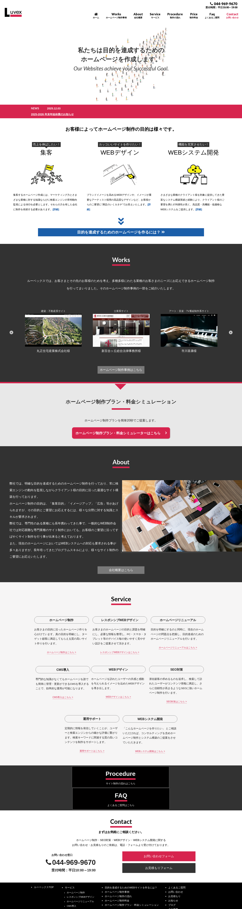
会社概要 (173, 850)
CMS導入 (71, 847)
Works (116, 15)
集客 (46, 146)
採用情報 (173, 858)
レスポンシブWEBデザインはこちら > (98, 653)
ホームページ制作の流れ (118, 837)
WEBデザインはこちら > (53, 703)
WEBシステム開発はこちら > (189, 707)
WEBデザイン (120, 146)
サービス (70, 828)
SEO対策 (71, 856)
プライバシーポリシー (171, 877)
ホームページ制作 (76, 833)
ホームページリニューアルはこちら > (144, 648)
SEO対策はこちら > (98, 707)
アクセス (173, 854)
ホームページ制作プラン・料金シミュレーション (132, 845)
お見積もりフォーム (157, 809)
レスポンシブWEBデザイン (80, 838)
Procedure (175, 15)
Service (155, 15)
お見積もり (174, 837)
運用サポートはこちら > (143, 712)
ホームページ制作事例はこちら (121, 364)
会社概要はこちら (121, 565)
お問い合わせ (175, 832)
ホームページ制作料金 (117, 841)
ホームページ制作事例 (117, 832)
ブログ (172, 845)
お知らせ (173, 841)
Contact (232, 15)
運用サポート (73, 860)
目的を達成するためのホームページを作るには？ (121, 227)
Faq (212, 15)
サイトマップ (166, 885)
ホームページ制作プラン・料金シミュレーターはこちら (118, 428)
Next (231, 327)
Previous (11, 327)
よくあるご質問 (176, 828)
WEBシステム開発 (193, 146)
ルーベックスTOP (44, 828)
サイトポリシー (167, 881)
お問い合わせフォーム (157, 799)
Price (194, 15)
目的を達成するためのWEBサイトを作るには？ (131, 828)
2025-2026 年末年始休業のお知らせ (94, 108)
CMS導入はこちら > (189, 648)
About (138, 15)
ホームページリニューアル (80, 842)
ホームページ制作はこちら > (53, 653)
